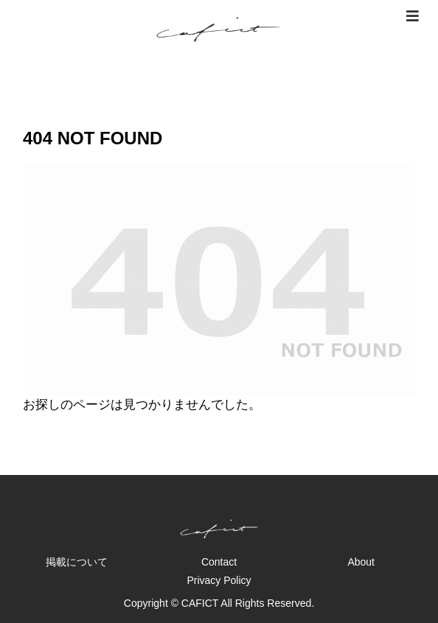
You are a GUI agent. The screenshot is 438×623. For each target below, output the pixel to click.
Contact (219, 562)
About (361, 562)
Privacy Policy (219, 580)
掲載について (77, 562)
